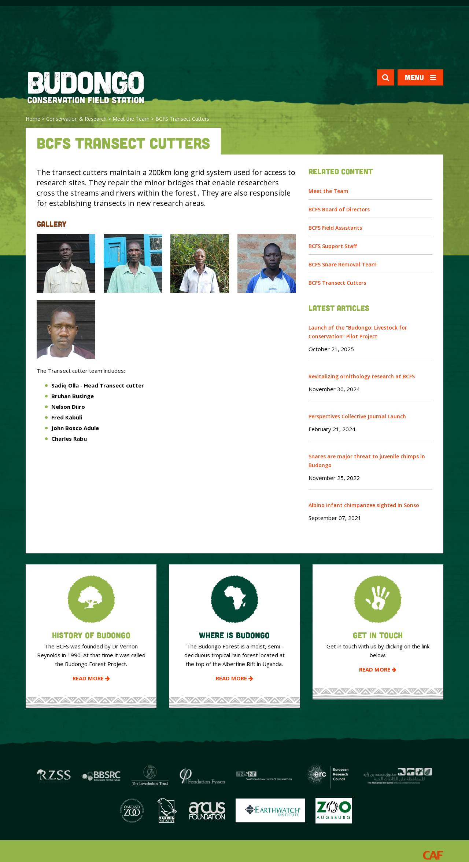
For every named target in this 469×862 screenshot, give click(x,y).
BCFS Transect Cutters (337, 282)
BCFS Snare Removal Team (343, 264)
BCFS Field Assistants (335, 227)
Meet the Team (130, 118)
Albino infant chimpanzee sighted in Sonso (364, 505)
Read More (91, 678)
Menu (420, 77)
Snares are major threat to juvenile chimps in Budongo (367, 461)
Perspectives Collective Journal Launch (357, 416)
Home (33, 118)
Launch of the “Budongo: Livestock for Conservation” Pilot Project (358, 332)
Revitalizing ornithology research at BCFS (362, 376)
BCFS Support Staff (333, 246)
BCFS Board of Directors (339, 209)
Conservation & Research (76, 118)
